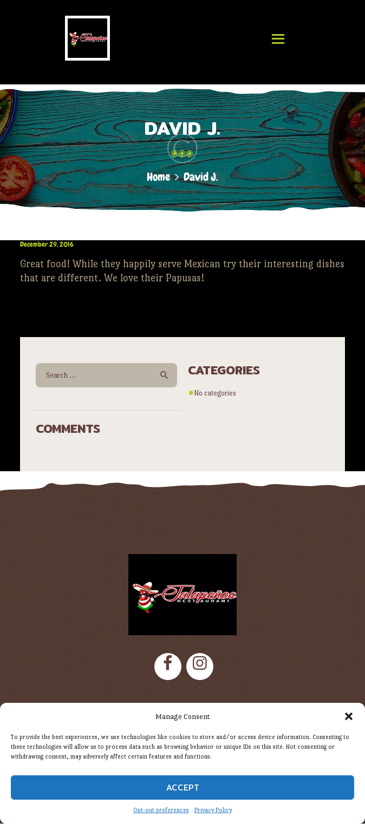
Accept (182, 787)
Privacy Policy (213, 810)
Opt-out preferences (161, 810)
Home (158, 176)
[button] (348, 716)
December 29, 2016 (47, 244)
